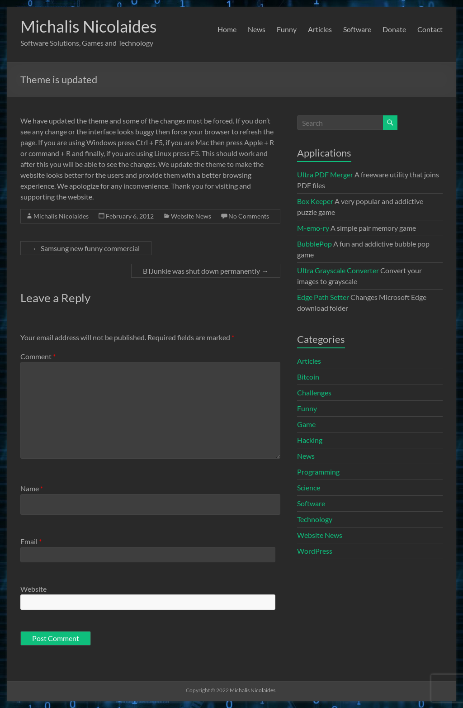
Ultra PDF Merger (325, 174)
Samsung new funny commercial (86, 248)
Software (357, 29)
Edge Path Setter (323, 297)
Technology (314, 519)
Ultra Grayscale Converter (338, 270)
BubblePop (314, 243)
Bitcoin (308, 376)
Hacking (309, 440)
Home (226, 29)
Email (31, 541)
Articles (320, 29)
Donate (394, 29)
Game (306, 424)
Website (33, 588)
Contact (430, 29)
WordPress (314, 550)
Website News (191, 216)
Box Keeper (315, 201)
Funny (287, 29)
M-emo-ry (313, 227)
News (256, 29)
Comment (38, 356)
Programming (318, 471)
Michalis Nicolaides (88, 26)
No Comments (248, 216)
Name (31, 488)
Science (308, 487)
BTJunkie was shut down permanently (206, 270)
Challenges (314, 392)
